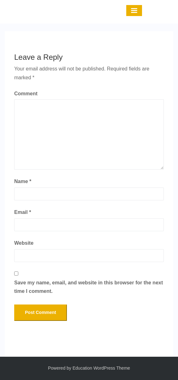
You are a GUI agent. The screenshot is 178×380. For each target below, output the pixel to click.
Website (23, 243)
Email (22, 212)
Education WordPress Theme (101, 368)
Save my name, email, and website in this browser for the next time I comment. (88, 287)
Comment (26, 93)
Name (22, 181)
